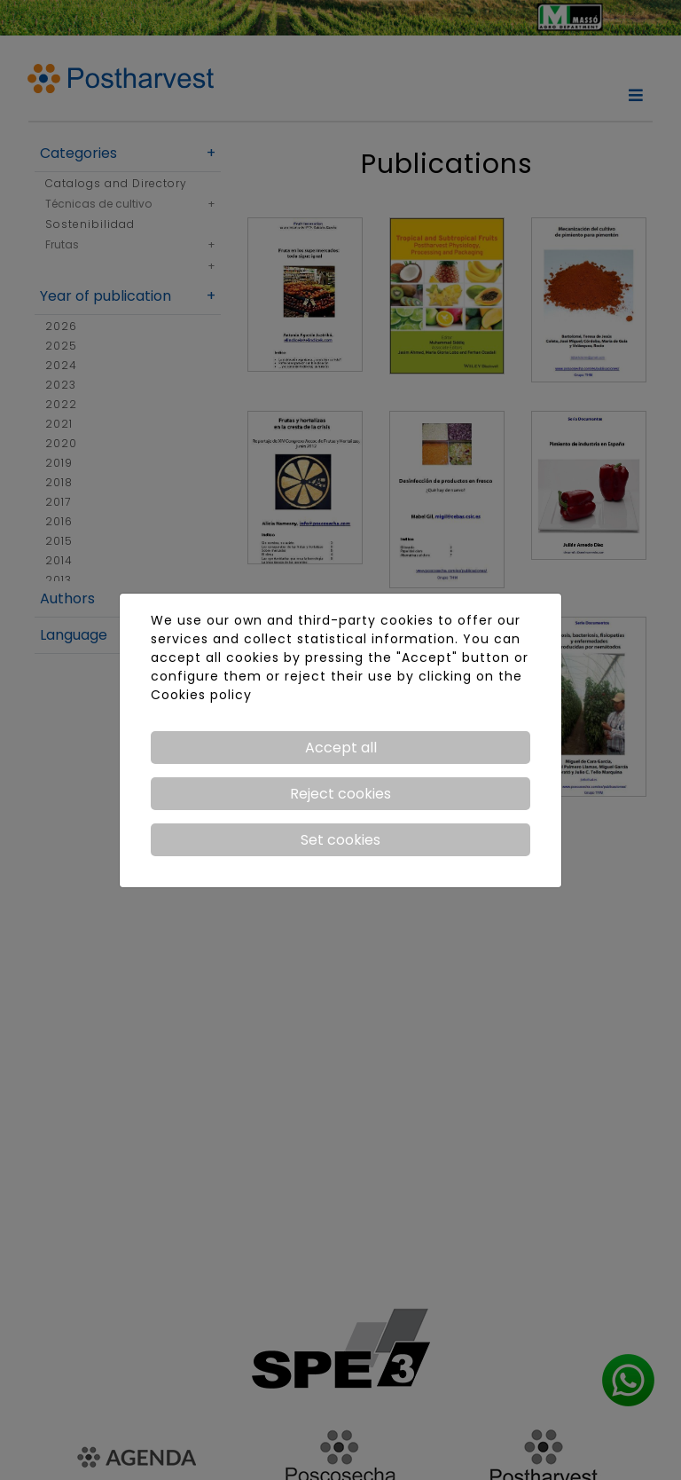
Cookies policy (201, 695)
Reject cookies (340, 793)
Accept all (341, 747)
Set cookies (340, 840)
